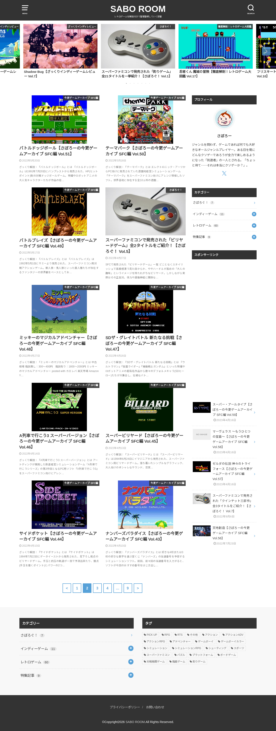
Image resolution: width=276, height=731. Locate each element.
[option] (60, 51)
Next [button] (266, 51)
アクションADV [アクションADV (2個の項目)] (234, 634)
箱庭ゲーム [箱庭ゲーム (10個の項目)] (178, 661)
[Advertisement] (224, 326)
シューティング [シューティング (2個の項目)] (217, 648)
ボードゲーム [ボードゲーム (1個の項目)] (228, 654)
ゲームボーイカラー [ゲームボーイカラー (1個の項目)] (232, 641)
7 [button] (149, 83)
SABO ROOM (138, 9)
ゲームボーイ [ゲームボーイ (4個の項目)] (205, 641)
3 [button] (134, 83)
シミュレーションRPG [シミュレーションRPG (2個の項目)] (188, 648)
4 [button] (138, 83)
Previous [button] (9, 51)
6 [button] (145, 83)
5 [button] (142, 83)
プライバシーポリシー (124, 707)
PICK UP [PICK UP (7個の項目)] (152, 634)
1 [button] (126, 83)
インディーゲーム (209, 214)
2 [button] (130, 83)
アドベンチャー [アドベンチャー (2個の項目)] (181, 641)
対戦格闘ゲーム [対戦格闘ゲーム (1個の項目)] (156, 661)
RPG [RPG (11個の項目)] (167, 634)
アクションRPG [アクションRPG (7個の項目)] (156, 641)
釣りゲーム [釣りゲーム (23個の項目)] (199, 661)
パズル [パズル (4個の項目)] (181, 654)
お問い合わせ (156, 707)
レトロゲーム (206, 225)
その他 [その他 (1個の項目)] (194, 634)
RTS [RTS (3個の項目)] (180, 634)
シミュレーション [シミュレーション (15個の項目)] (157, 648)
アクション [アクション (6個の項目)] (211, 634)
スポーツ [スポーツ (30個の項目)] (239, 648)
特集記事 (202, 237)
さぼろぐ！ (203, 202)
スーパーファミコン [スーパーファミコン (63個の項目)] (158, 654)
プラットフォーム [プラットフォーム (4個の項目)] (202, 654)
